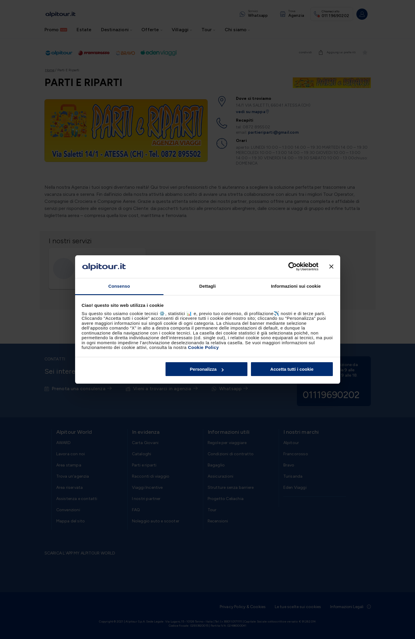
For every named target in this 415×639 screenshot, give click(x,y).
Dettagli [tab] (207, 286)
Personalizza (207, 369)
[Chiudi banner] (331, 267)
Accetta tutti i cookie (292, 369)
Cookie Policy (203, 347)
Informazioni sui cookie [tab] (296, 286)
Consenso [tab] (119, 286)
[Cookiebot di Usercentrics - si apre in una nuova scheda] (292, 266)
